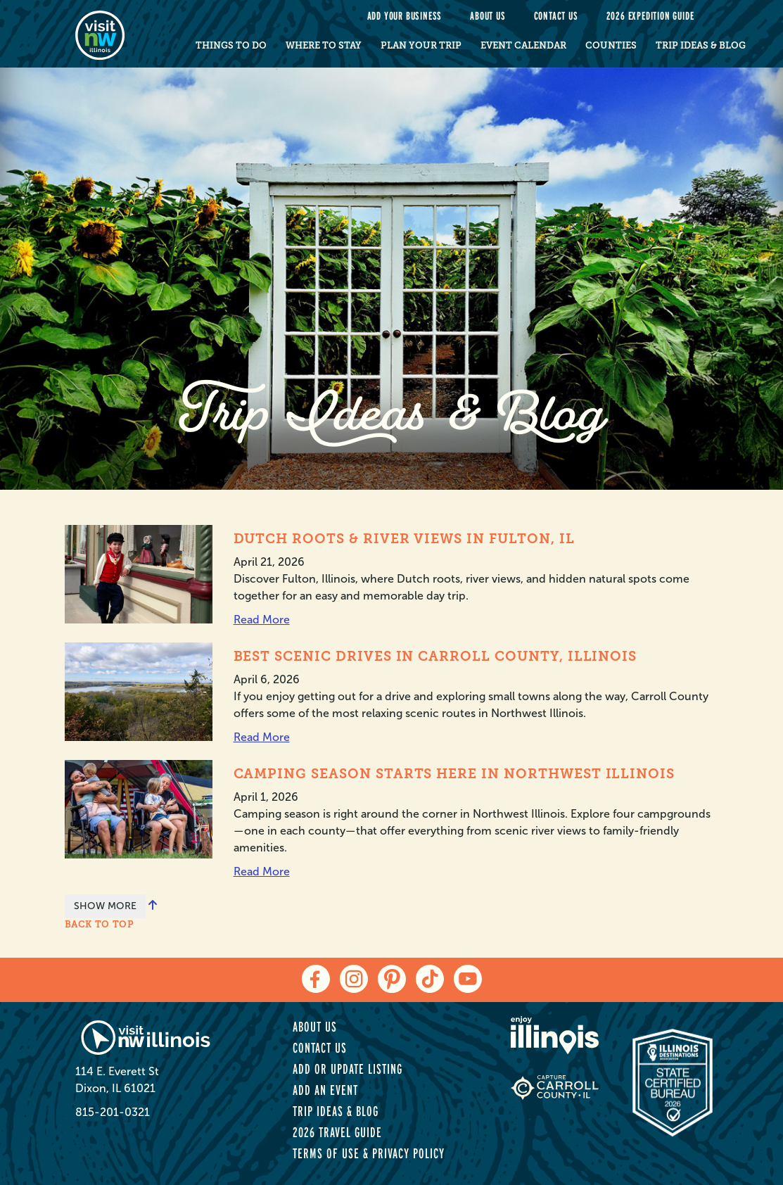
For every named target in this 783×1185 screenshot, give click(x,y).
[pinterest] (392, 979)
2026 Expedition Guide (650, 16)
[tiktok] (430, 979)
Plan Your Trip (421, 45)
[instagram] (354, 979)
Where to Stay (324, 45)
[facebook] (316, 979)
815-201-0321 (112, 1112)
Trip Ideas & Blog (701, 45)
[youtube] (468, 979)
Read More (262, 620)
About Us (487, 16)
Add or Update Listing (347, 1069)
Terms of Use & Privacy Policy (369, 1153)
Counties (611, 45)
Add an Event (325, 1090)
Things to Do (231, 45)
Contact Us (556, 16)
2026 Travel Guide (337, 1132)
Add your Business (405, 16)
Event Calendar (523, 45)
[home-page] (119, 34)
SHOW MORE (105, 906)
